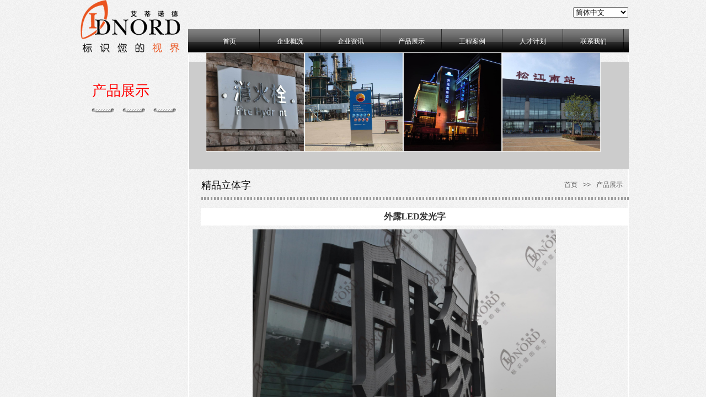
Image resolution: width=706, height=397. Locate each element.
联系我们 (593, 41)
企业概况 (290, 41)
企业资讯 (351, 41)
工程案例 (472, 41)
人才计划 (533, 41)
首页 (229, 41)
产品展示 (411, 41)
